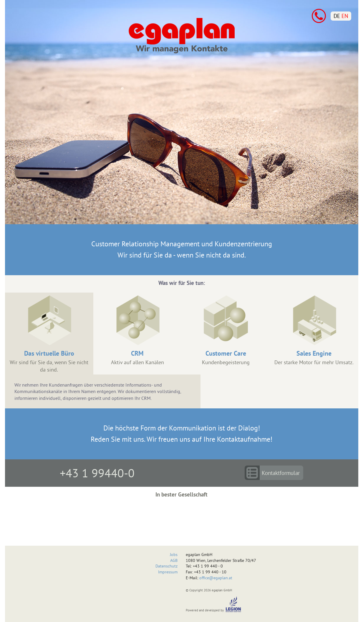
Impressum (168, 572)
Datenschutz (166, 566)
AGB (174, 560)
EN (345, 15)
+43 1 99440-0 (97, 473)
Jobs (174, 554)
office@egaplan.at (215, 577)
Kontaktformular (281, 472)
